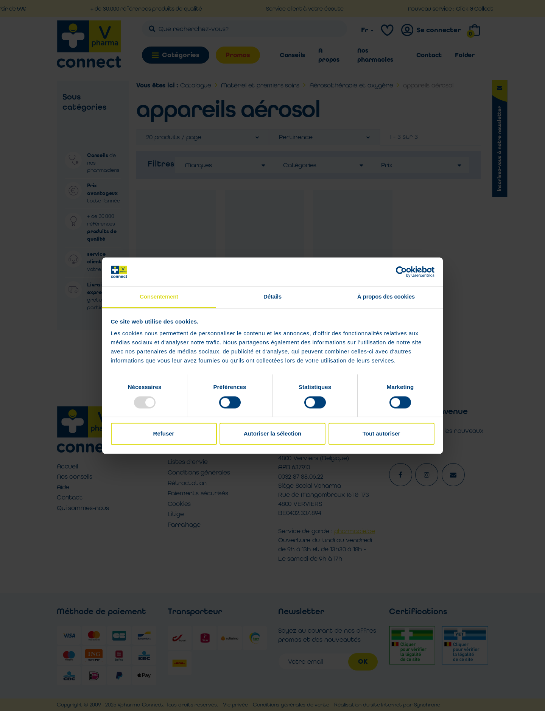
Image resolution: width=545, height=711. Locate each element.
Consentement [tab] (159, 297)
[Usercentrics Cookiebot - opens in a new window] (401, 271)
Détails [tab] (272, 297)
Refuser (163, 434)
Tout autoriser (381, 434)
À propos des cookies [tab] (386, 297)
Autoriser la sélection (273, 434)
